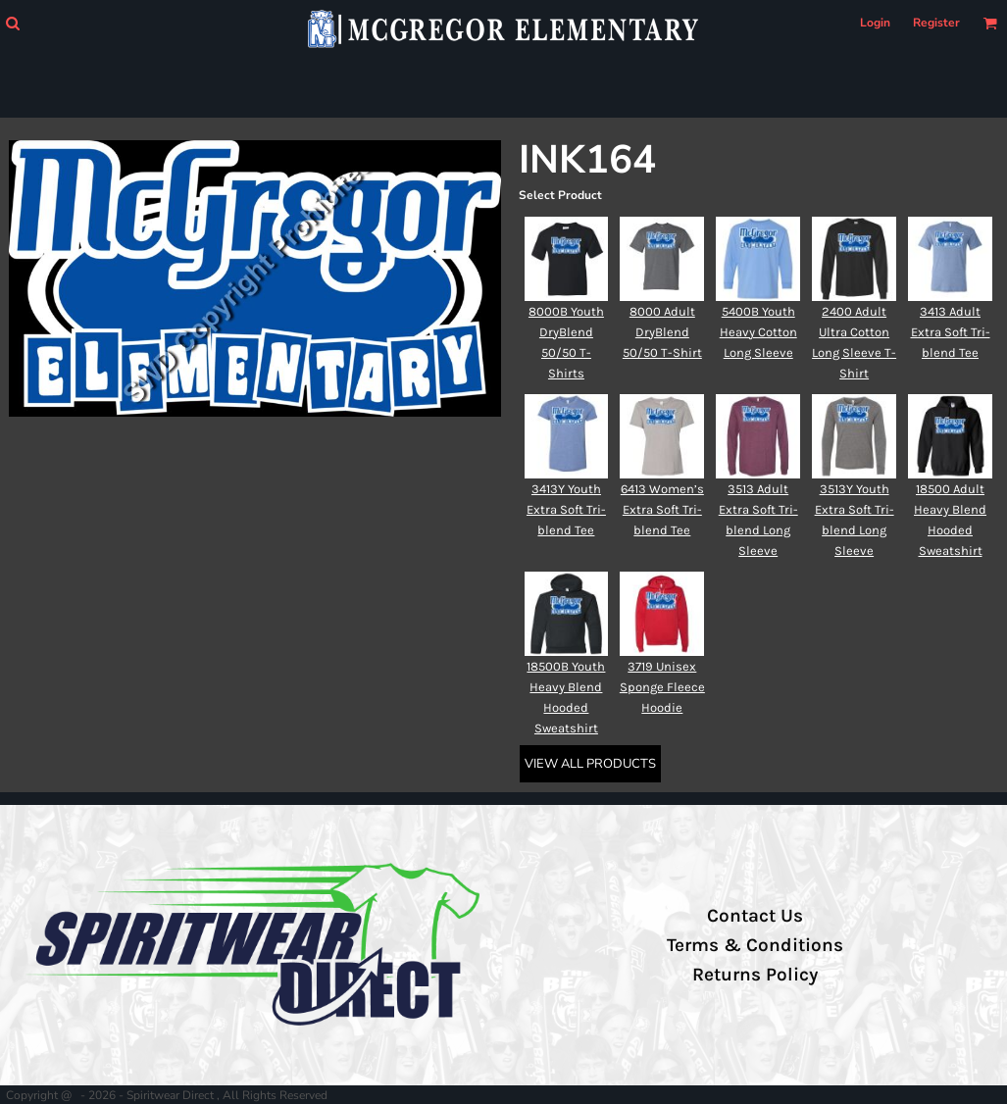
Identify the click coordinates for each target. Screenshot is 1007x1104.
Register (936, 22)
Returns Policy (755, 974)
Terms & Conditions (755, 945)
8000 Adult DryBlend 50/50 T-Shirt (662, 332)
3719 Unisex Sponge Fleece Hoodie (662, 687)
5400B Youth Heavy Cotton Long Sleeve (758, 332)
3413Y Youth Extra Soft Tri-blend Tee (566, 509)
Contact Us (755, 916)
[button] (12, 23)
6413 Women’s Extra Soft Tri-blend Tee (662, 509)
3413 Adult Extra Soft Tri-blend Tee (950, 332)
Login (875, 22)
